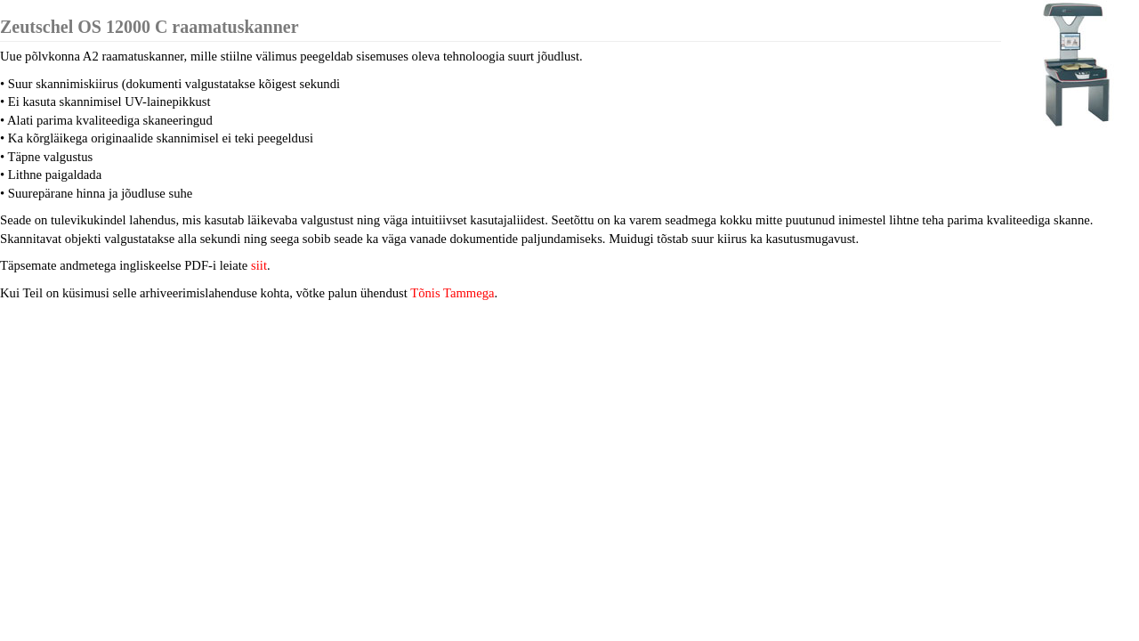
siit (259, 265)
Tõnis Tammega (452, 293)
